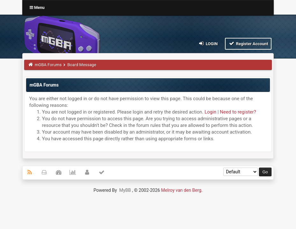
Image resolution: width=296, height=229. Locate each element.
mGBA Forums (48, 64)
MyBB (125, 190)
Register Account (248, 43)
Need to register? (238, 112)
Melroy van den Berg (181, 190)
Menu (37, 7)
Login (208, 43)
